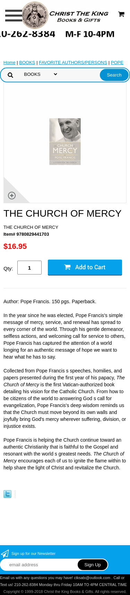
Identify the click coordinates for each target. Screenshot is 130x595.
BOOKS (27, 62)
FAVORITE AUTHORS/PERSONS (73, 62)
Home (9, 62)
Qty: (8, 268)
